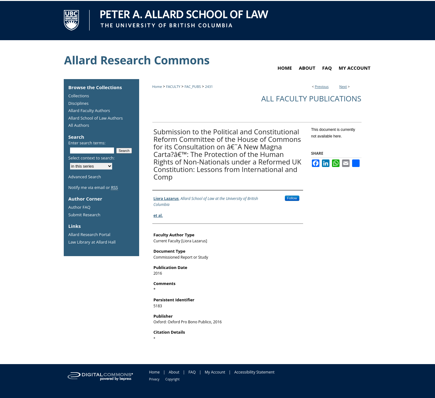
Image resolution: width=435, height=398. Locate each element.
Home (157, 86)
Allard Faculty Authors (89, 110)
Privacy (154, 379)
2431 (209, 86)
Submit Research (84, 215)
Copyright (173, 379)
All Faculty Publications (311, 98)
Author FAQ (79, 207)
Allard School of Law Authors (95, 118)
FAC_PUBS (192, 86)
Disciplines (78, 103)
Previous (322, 86)
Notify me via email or (93, 187)
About (174, 372)
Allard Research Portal (89, 234)
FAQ (192, 372)
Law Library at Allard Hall (92, 242)
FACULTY (173, 86)
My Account (215, 372)
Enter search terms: (87, 143)
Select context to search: (91, 158)
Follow (292, 198)
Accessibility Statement (254, 372)
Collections (78, 96)
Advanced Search (84, 177)
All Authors (78, 125)
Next (343, 86)
